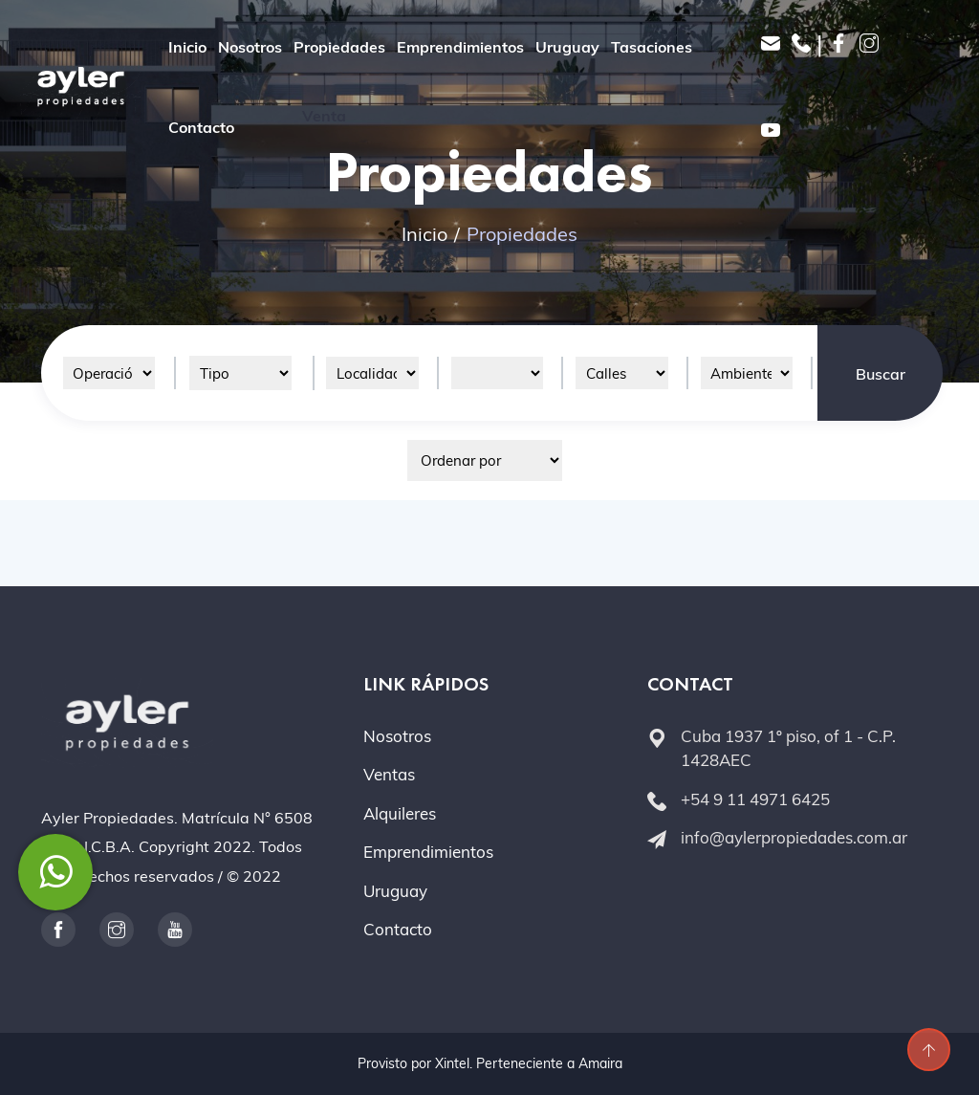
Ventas (389, 774)
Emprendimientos (460, 46)
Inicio (187, 46)
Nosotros (250, 46)
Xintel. (453, 1063)
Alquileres (399, 813)
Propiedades (339, 46)
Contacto (201, 127)
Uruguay (567, 46)
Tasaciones (651, 46)
